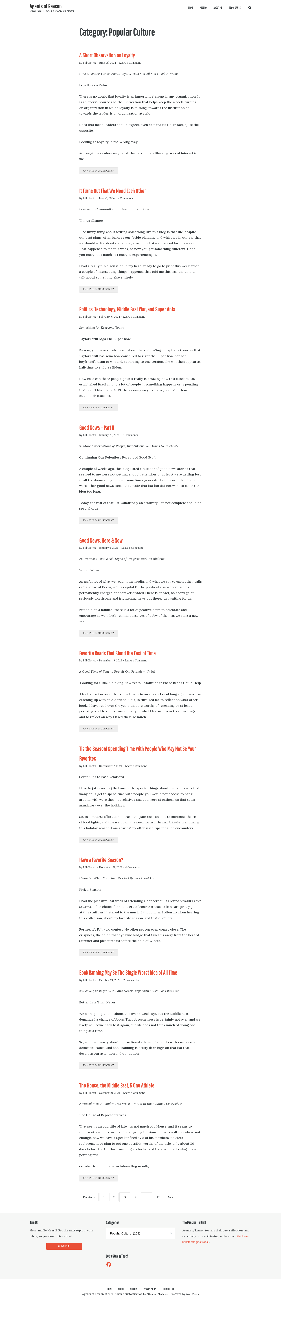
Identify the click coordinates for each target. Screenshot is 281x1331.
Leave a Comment (134, 62)
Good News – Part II (102, 439)
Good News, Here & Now (111, 552)
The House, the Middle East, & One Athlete (130, 1111)
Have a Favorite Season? (109, 874)
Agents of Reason (47, 6)
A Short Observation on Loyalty (117, 54)
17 (166, 1224)
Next (179, 1224)
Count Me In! (64, 1274)
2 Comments (130, 199)
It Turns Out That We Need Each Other (124, 190)
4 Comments (139, 882)
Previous (90, 1224)
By (88, 62)
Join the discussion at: (102, 172)
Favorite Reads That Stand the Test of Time (131, 666)
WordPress (194, 1321)
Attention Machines (157, 1321)
